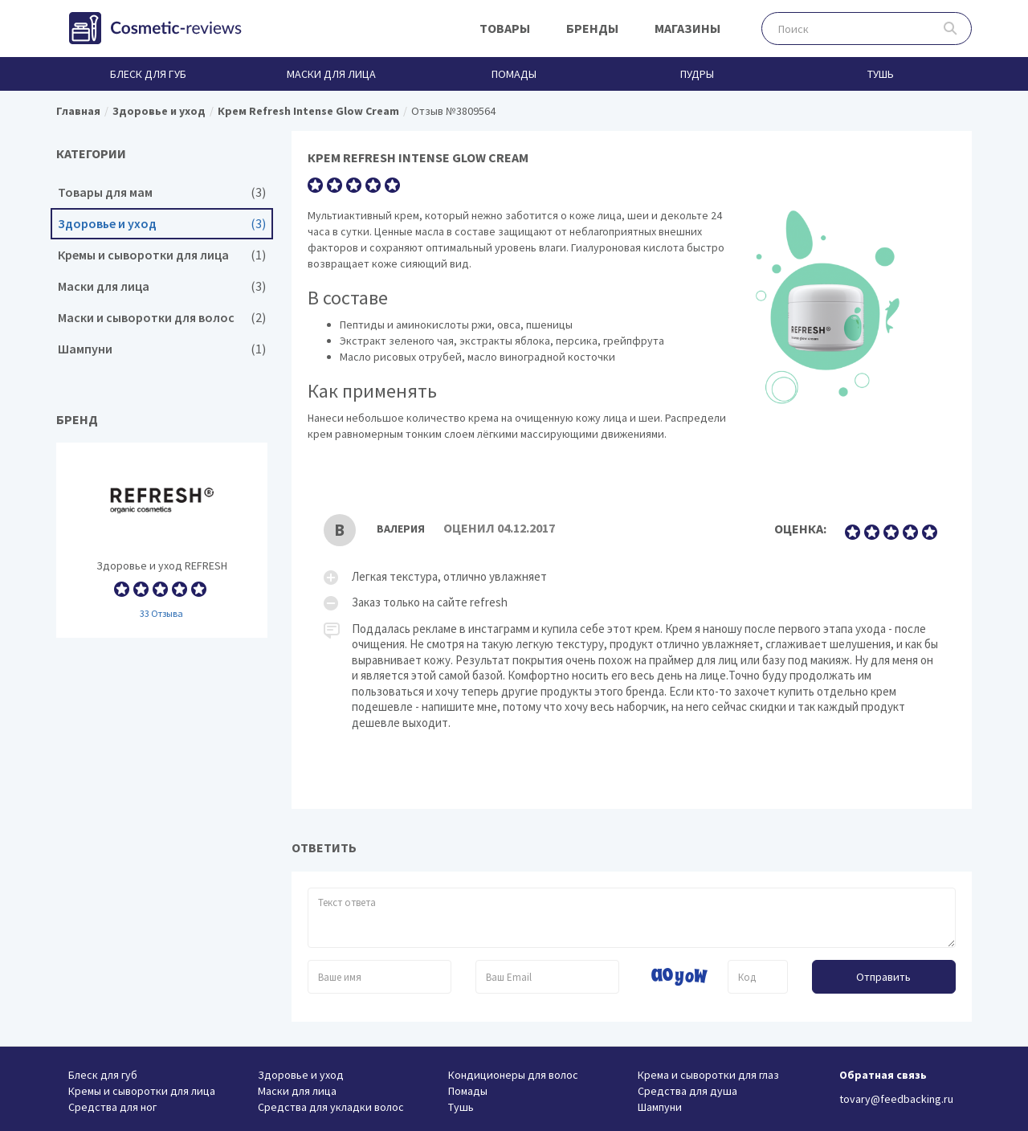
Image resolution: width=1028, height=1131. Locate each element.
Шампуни (161, 349)
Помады (514, 74)
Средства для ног (112, 1107)
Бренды (592, 28)
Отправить (883, 977)
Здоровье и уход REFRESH (162, 540)
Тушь (880, 74)
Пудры (697, 74)
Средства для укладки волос (331, 1107)
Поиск (950, 28)
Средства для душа (687, 1091)
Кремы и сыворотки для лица (161, 255)
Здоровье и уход (161, 224)
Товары (504, 28)
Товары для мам (161, 192)
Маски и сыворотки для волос (161, 318)
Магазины (687, 28)
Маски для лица (331, 74)
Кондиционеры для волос (513, 1075)
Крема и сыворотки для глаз (708, 1075)
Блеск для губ (148, 74)
